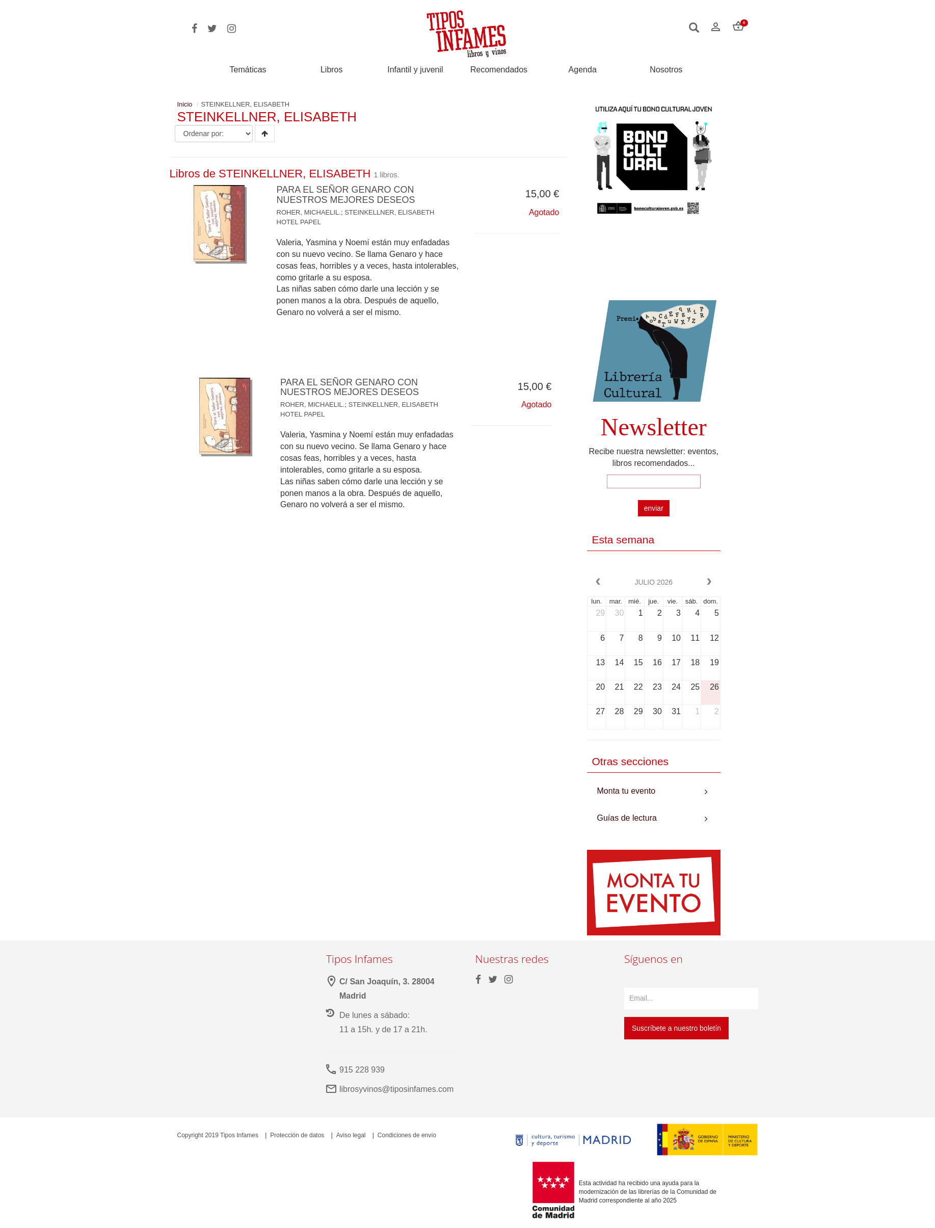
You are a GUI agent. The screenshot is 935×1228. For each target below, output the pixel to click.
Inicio (185, 104)
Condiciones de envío (407, 1135)
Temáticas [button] (248, 69)
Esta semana (623, 539)
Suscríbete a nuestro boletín (676, 1028)
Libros (331, 70)
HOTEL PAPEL (299, 222)
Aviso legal (351, 1135)
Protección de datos (297, 1135)
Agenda (583, 70)
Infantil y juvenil (415, 70)
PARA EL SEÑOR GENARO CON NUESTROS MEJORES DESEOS (346, 195)
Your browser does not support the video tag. (654, 263)
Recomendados (498, 70)
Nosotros (666, 70)
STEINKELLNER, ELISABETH (389, 212)
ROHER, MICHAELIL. (309, 212)
